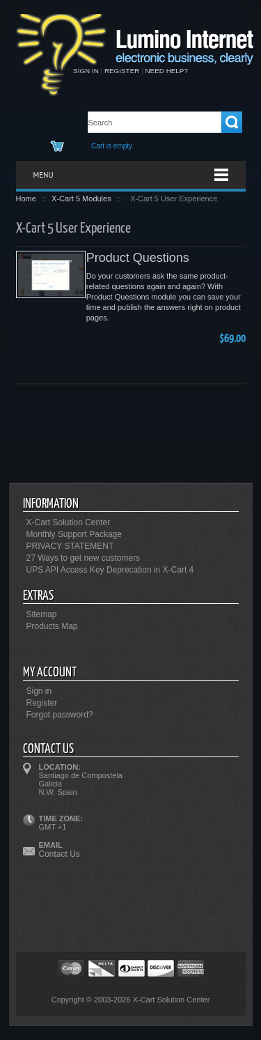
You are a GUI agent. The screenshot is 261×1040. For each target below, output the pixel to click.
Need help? (166, 71)
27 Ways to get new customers (83, 558)
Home (26, 198)
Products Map (52, 626)
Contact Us (59, 854)
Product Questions (137, 258)
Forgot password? (59, 715)
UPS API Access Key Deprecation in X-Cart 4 (110, 570)
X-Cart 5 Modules (81, 198)
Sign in (86, 71)
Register (121, 71)
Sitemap (41, 614)
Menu (43, 175)
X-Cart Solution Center (68, 522)
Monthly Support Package (74, 534)
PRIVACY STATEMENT (70, 546)
